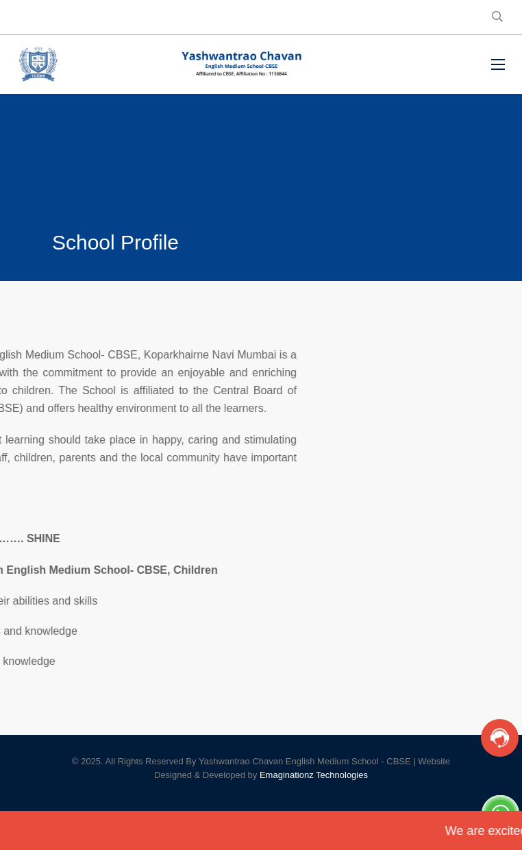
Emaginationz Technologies (314, 775)
